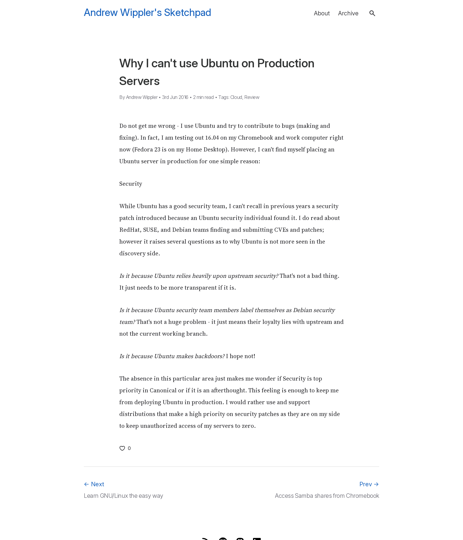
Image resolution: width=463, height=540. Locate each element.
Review (252, 97)
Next (94, 484)
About (322, 13)
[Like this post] (125, 448)
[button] (372, 13)
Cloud (236, 97)
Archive (348, 13)
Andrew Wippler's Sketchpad (147, 12)
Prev (369, 484)
